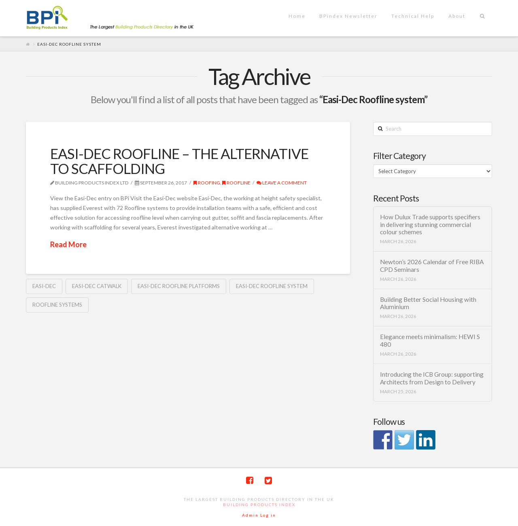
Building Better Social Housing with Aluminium (428, 303)
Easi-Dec (44, 286)
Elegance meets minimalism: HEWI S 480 (430, 340)
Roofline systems (57, 304)
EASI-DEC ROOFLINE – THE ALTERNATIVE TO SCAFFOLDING (179, 161)
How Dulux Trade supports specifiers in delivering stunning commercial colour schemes (430, 224)
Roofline (236, 183)
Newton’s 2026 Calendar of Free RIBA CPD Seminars (432, 265)
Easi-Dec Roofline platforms (179, 286)
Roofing (206, 183)
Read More (68, 244)
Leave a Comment (282, 183)
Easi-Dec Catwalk (96, 286)
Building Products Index (259, 504)
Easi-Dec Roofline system (272, 286)
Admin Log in (259, 515)
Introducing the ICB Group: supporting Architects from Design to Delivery (432, 378)
